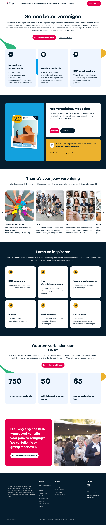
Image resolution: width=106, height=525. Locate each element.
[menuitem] (32, 3)
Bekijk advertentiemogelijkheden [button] (62, 153)
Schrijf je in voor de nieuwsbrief (93, 496)
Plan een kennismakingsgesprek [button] (24, 455)
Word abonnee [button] (67, 131)
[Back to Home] (10, 3)
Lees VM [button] (54, 131)
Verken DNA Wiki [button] (65, 37)
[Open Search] (83, 3)
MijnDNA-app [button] (93, 3)
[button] (2, 212)
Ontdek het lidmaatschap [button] (44, 37)
